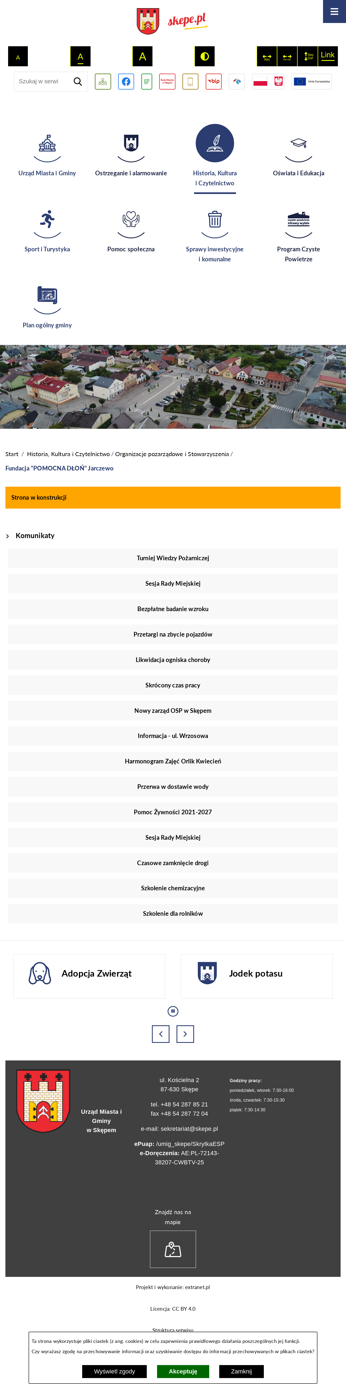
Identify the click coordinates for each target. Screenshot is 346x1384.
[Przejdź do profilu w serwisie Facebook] (126, 82)
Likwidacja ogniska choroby (173, 659)
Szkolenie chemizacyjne (173, 888)
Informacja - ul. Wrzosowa (173, 735)
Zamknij (241, 1371)
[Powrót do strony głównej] (11, 454)
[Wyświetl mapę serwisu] (103, 82)
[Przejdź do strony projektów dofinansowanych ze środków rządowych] (268, 82)
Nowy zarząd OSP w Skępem (172, 710)
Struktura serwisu (173, 1330)
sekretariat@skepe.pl (189, 1128)
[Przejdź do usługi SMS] (190, 82)
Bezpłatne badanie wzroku (172, 608)
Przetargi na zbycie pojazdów (173, 634)
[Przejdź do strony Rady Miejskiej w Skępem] (167, 82)
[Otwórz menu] (334, 11)
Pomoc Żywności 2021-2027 (173, 812)
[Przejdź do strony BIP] (214, 82)
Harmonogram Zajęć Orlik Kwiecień (173, 761)
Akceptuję (183, 1371)
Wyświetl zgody (114, 1371)
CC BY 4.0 (184, 1309)
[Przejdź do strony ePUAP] (237, 82)
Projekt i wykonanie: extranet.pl (173, 1287)
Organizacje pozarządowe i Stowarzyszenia (172, 453)
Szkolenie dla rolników (173, 913)
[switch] (267, 56)
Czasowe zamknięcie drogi (173, 862)
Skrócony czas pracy (172, 685)
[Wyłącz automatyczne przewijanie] (173, 1011)
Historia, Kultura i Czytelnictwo (68, 453)
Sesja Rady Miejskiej (173, 583)
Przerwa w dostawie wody (173, 786)
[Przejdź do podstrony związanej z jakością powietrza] (146, 82)
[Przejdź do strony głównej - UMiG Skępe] (173, 22)
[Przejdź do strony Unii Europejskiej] (311, 82)
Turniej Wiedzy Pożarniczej (173, 558)
